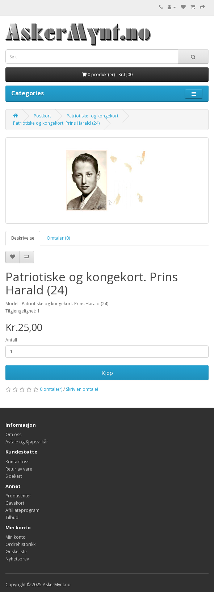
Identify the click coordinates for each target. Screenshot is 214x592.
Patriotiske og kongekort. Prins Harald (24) (56, 123)
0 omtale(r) (51, 389)
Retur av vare (18, 469)
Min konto (15, 537)
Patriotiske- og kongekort (92, 116)
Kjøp (107, 372)
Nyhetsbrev (17, 559)
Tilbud (11, 517)
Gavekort (14, 503)
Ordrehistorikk (20, 544)
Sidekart (13, 476)
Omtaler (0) (58, 238)
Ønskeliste (16, 551)
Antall (11, 340)
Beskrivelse (22, 238)
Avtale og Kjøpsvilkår (26, 442)
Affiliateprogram (22, 510)
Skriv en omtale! (82, 389)
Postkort (42, 116)
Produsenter (18, 496)
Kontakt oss (17, 462)
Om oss (13, 434)
